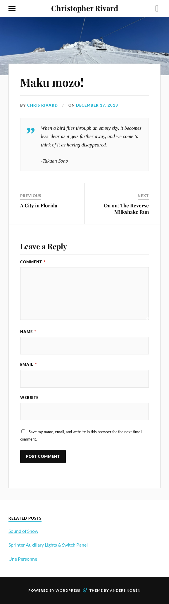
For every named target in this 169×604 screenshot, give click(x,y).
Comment (33, 262)
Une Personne (22, 559)
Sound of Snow (23, 531)
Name (28, 331)
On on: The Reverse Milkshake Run (126, 208)
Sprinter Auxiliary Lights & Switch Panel (48, 544)
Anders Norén (125, 590)
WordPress (68, 590)
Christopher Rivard (84, 8)
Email (28, 364)
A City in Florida (38, 205)
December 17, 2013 (97, 105)
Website (29, 397)
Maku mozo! (52, 82)
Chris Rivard (42, 105)
